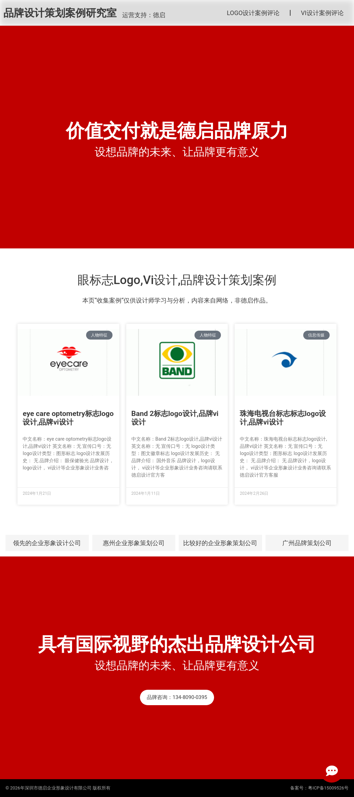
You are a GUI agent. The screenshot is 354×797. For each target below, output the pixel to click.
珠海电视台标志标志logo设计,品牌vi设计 (283, 417)
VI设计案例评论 (322, 12)
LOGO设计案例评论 (253, 12)
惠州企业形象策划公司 (134, 543)
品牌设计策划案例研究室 (60, 13)
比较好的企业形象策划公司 (220, 543)
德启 (159, 15)
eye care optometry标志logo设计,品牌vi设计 (68, 417)
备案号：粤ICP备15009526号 (319, 787)
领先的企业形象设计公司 (47, 543)
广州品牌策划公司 (307, 543)
